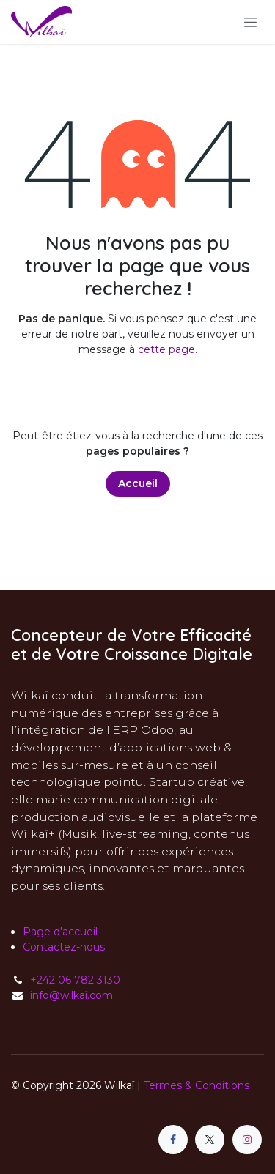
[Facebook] (173, 1139)
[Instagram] (247, 1139)
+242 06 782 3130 (75, 980)
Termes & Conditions (196, 1085)
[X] (209, 1139)
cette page (166, 349)
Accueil (138, 483)
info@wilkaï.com (71, 995)
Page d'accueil (60, 931)
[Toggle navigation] (250, 22)
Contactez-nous (64, 947)
